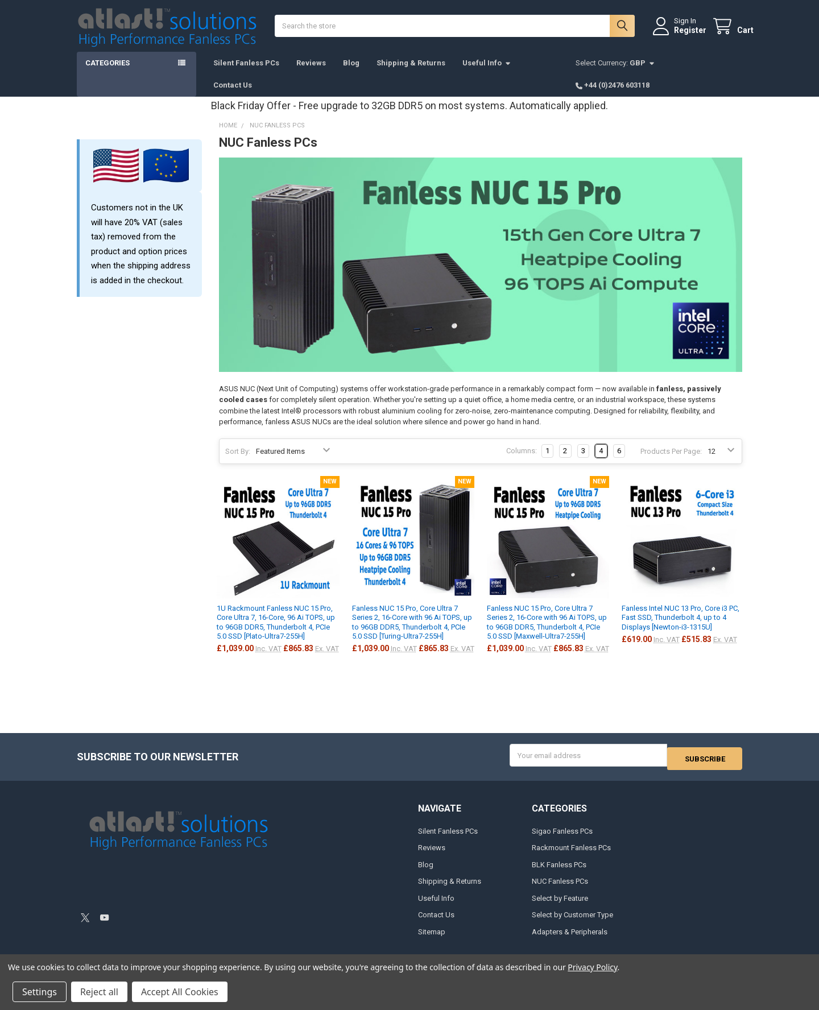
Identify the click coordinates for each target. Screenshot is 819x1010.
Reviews (311, 74)
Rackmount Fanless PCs (571, 856)
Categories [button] (107, 74)
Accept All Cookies (179, 992)
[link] (158, 895)
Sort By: (237, 462)
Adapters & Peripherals (569, 940)
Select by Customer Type (572, 922)
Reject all (99, 992)
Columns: (521, 462)
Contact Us (232, 96)
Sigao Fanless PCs (562, 839)
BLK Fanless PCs (559, 872)
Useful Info (486, 74)
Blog (351, 74)
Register (679, 35)
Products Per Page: (671, 462)
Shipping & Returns (411, 74)
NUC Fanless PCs (560, 889)
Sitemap (431, 940)
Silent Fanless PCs (246, 74)
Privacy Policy (592, 967)
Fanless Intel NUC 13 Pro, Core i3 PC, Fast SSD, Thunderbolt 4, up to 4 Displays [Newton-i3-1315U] (680, 629)
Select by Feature (560, 906)
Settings (39, 992)
